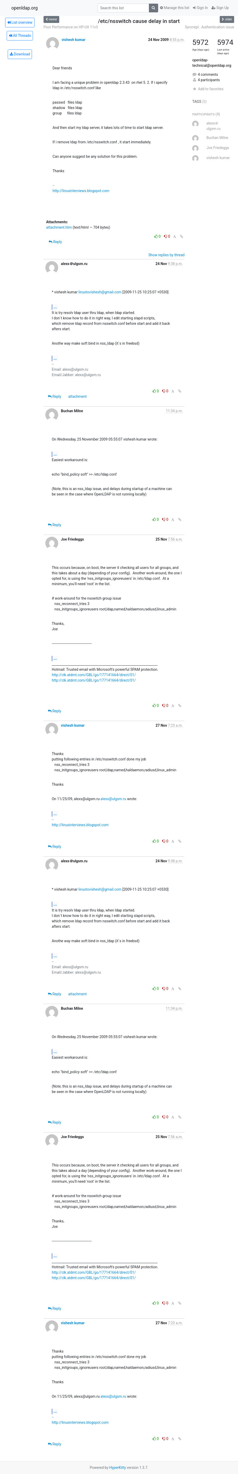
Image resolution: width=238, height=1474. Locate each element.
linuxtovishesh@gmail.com (99, 292)
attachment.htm (59, 227)
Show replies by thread (166, 255)
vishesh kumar (73, 40)
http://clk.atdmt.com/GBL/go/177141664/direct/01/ (94, 675)
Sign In (200, 8)
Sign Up (220, 8)
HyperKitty (117, 1467)
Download (20, 54)
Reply (55, 242)
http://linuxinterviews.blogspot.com (81, 191)
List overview (19, 22)
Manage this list (174, 8)
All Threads (20, 36)
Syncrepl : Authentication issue (209, 27)
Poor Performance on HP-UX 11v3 (71, 27)
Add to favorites (207, 89)
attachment (77, 396)
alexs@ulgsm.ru (113, 799)
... (55, 306)
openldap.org (24, 8)
